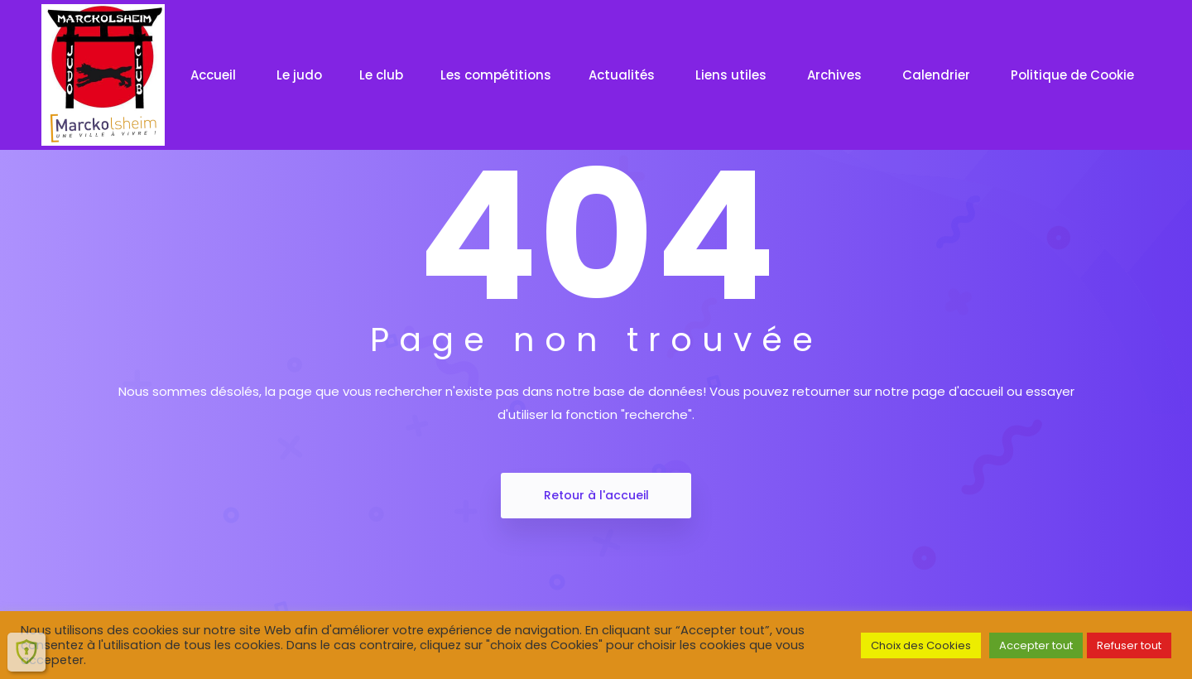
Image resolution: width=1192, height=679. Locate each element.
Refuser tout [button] (1129, 645)
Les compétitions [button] (495, 75)
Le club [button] (381, 75)
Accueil (214, 75)
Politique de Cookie (1074, 75)
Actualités (623, 75)
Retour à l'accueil (596, 495)
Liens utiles (732, 75)
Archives (836, 75)
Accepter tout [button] (1036, 645)
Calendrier (937, 75)
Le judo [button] (299, 75)
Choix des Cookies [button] (921, 645)
